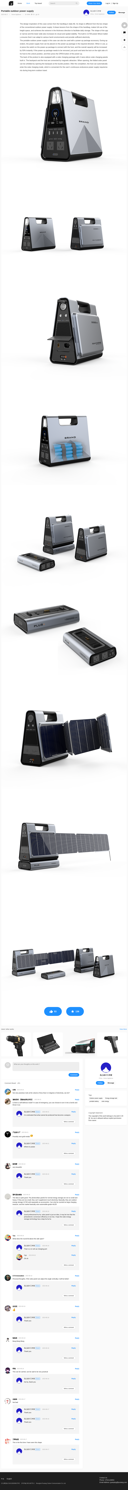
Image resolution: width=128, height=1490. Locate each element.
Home (20, 3)
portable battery (94, 1101)
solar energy (105, 1101)
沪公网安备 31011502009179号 (10, 1483)
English (9, 1479)
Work (28, 3)
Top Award (38, 3)
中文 (2, 1479)
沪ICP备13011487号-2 (27, 1483)
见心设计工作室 (95, 11)
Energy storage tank (111, 1098)
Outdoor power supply (95, 1098)
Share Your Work (94, 3)
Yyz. (25, 1255)
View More (123, 1029)
